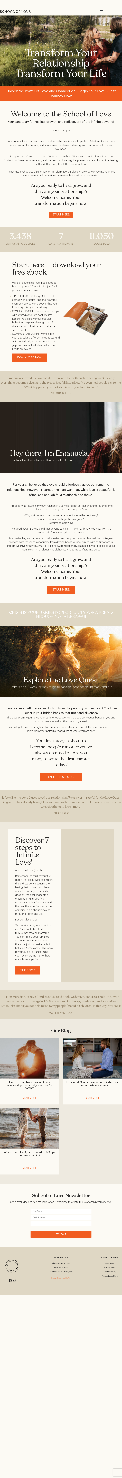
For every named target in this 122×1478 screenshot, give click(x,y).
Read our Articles (61, 1267)
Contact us (109, 1263)
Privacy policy (109, 1267)
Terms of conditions (110, 1276)
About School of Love (61, 1263)
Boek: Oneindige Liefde (61, 1278)
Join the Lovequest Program (61, 1272)
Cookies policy (110, 1272)
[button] (101, 10)
